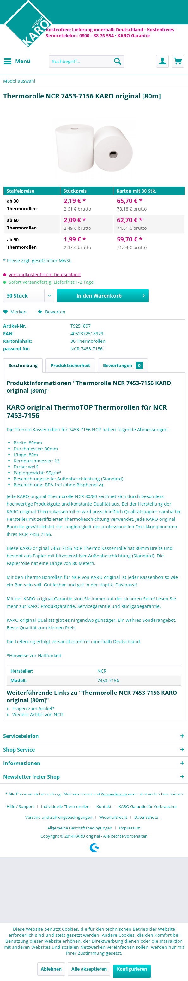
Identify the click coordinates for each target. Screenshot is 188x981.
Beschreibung (23, 365)
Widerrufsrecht (113, 817)
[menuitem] (16, 61)
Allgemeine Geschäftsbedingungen (79, 828)
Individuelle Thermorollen (65, 806)
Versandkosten (114, 794)
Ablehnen (51, 969)
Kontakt (104, 806)
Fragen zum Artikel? (30, 708)
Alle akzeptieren (89, 969)
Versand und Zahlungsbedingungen (58, 817)
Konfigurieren (132, 969)
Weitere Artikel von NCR (35, 714)
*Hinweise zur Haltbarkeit (34, 655)
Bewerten (51, 312)
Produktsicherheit (70, 365)
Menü (17, 60)
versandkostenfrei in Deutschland (45, 274)
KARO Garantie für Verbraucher (147, 806)
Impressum (130, 828)
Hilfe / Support (20, 806)
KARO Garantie (134, 36)
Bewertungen (123, 365)
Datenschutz (146, 817)
